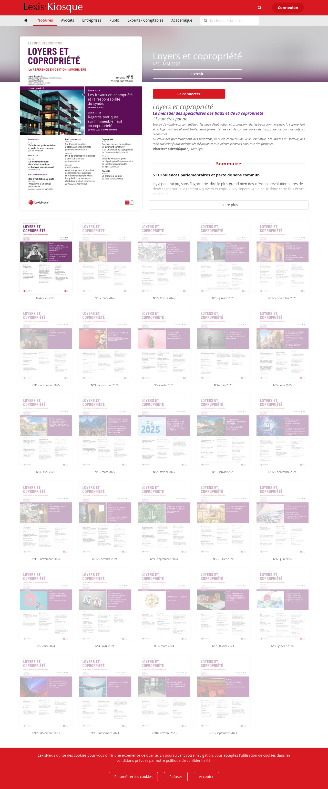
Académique (181, 20)
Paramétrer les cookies (133, 776)
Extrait (197, 73)
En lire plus (229, 204)
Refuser (175, 776)
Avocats (67, 20)
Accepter (206, 776)
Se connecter (188, 93)
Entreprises (91, 20)
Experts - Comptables (145, 20)
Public (114, 20)
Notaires (45, 20)
